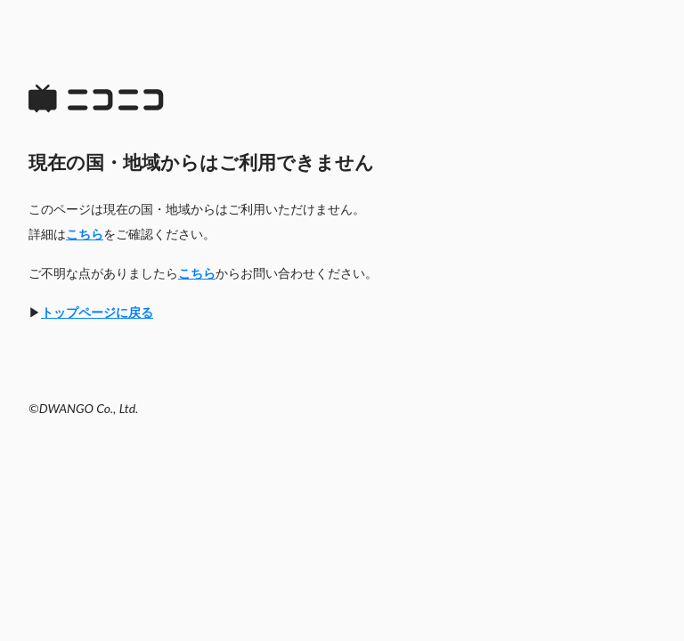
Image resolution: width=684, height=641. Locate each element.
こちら (84, 233)
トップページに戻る (97, 312)
